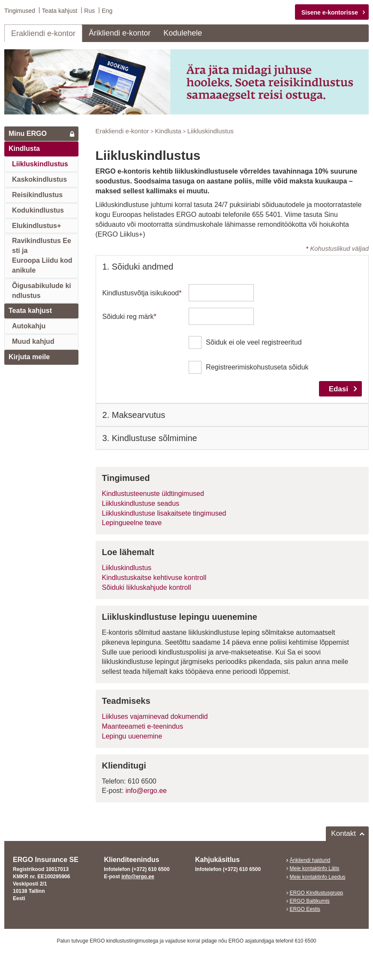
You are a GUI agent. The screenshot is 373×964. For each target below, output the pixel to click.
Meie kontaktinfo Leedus (318, 877)
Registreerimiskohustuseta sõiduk (257, 367)
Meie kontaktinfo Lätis (315, 868)
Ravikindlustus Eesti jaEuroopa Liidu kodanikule (42, 255)
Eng (107, 10)
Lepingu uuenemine (132, 735)
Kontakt (343, 833)
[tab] (232, 266)
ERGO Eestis (305, 909)
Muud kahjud (33, 341)
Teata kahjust (60, 10)
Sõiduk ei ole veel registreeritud (253, 342)
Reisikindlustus (37, 194)
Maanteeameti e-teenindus (142, 726)
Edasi (338, 388)
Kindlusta (24, 148)
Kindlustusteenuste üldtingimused (153, 493)
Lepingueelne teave (132, 522)
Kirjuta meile (29, 356)
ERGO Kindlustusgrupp (316, 892)
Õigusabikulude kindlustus (41, 290)
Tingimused (19, 10)
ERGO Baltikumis (310, 901)
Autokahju (28, 326)
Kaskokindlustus (39, 179)
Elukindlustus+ (36, 225)
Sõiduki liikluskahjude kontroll (146, 587)
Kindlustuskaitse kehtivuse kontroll (154, 577)
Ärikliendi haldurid (310, 860)
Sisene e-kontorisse (329, 12)
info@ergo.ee (146, 790)
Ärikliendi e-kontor (119, 32)
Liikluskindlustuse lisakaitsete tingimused (164, 513)
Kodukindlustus (38, 209)
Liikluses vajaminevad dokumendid (155, 716)
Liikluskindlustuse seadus (141, 503)
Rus (89, 10)
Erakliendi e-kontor (43, 33)
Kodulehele (182, 32)
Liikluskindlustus (40, 164)
